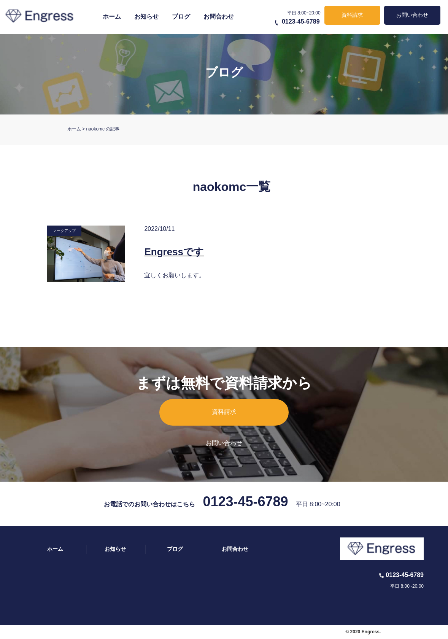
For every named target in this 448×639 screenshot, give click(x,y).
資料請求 (352, 15)
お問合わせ (218, 16)
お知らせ (146, 16)
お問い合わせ (412, 15)
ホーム (112, 16)
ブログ (181, 16)
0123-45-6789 (301, 21)
